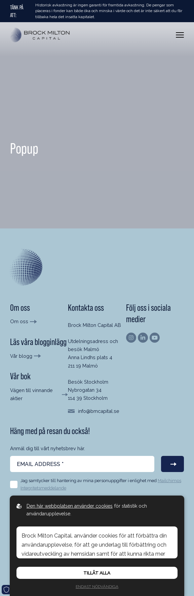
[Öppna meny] (180, 35)
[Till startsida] (26, 267)
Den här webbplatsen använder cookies (70, 506)
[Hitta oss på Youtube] (155, 338)
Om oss (19, 321)
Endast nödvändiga (97, 586)
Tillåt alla (96, 573)
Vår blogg (21, 356)
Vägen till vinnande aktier (31, 394)
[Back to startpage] (40, 35)
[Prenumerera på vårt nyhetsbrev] (172, 464)
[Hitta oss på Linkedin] (143, 338)
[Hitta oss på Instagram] (131, 338)
